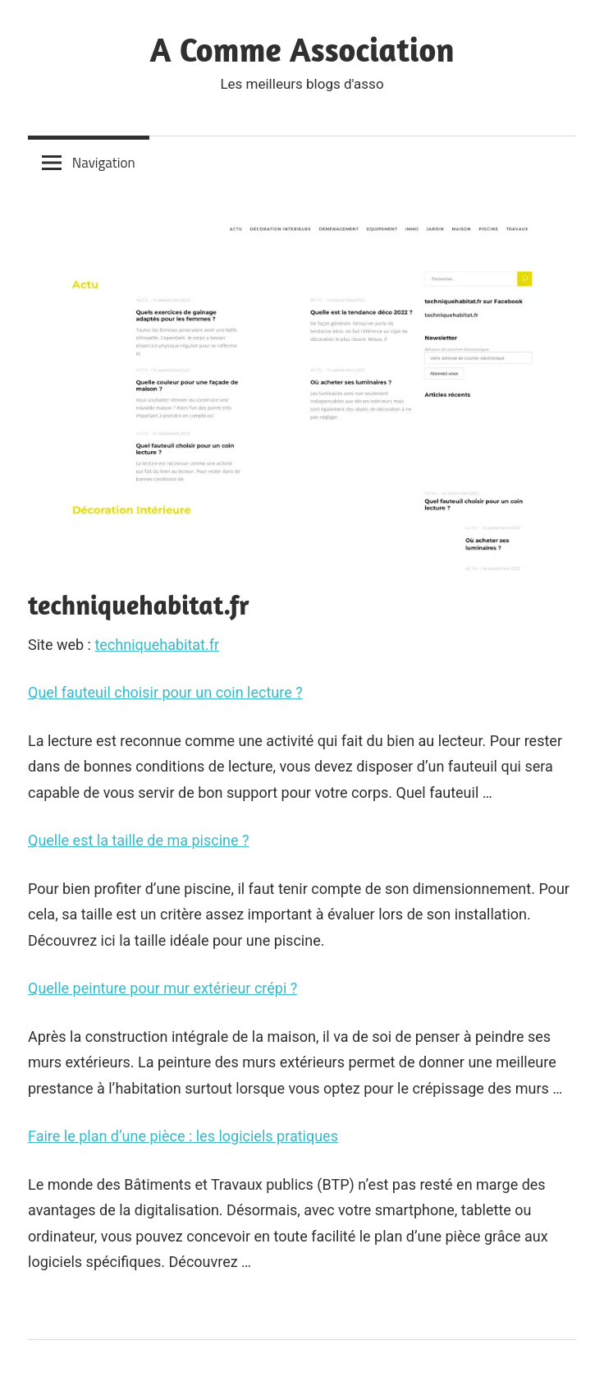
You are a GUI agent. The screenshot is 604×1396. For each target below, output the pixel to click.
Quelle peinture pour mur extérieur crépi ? (162, 988)
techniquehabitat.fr (156, 644)
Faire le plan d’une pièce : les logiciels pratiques (183, 1136)
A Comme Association (302, 49)
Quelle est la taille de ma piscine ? (138, 840)
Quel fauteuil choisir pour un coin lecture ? (165, 692)
